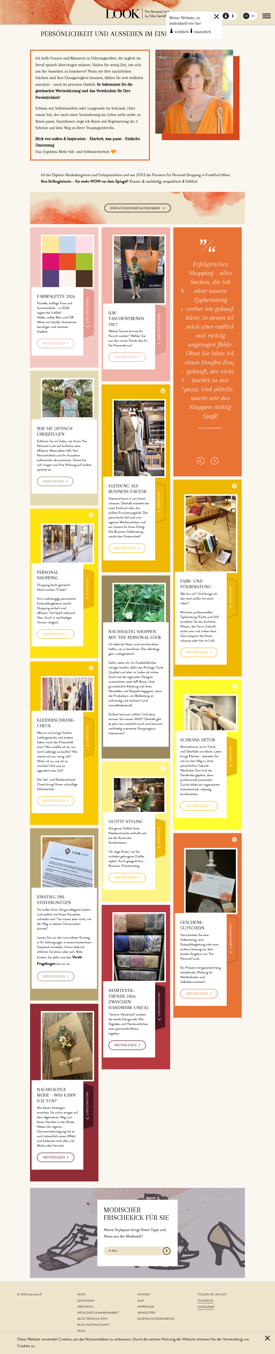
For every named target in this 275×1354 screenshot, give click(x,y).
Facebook (205, 1301)
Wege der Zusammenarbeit (98, 1313)
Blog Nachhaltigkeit (93, 1325)
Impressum (146, 1307)
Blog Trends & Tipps (92, 1319)
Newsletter (146, 1313)
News (81, 1294)
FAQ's (81, 1331)
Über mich (85, 1307)
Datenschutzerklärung (156, 1319)
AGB (141, 1301)
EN (253, 16)
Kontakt (144, 1294)
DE (246, 16)
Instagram (206, 1307)
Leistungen (86, 1301)
